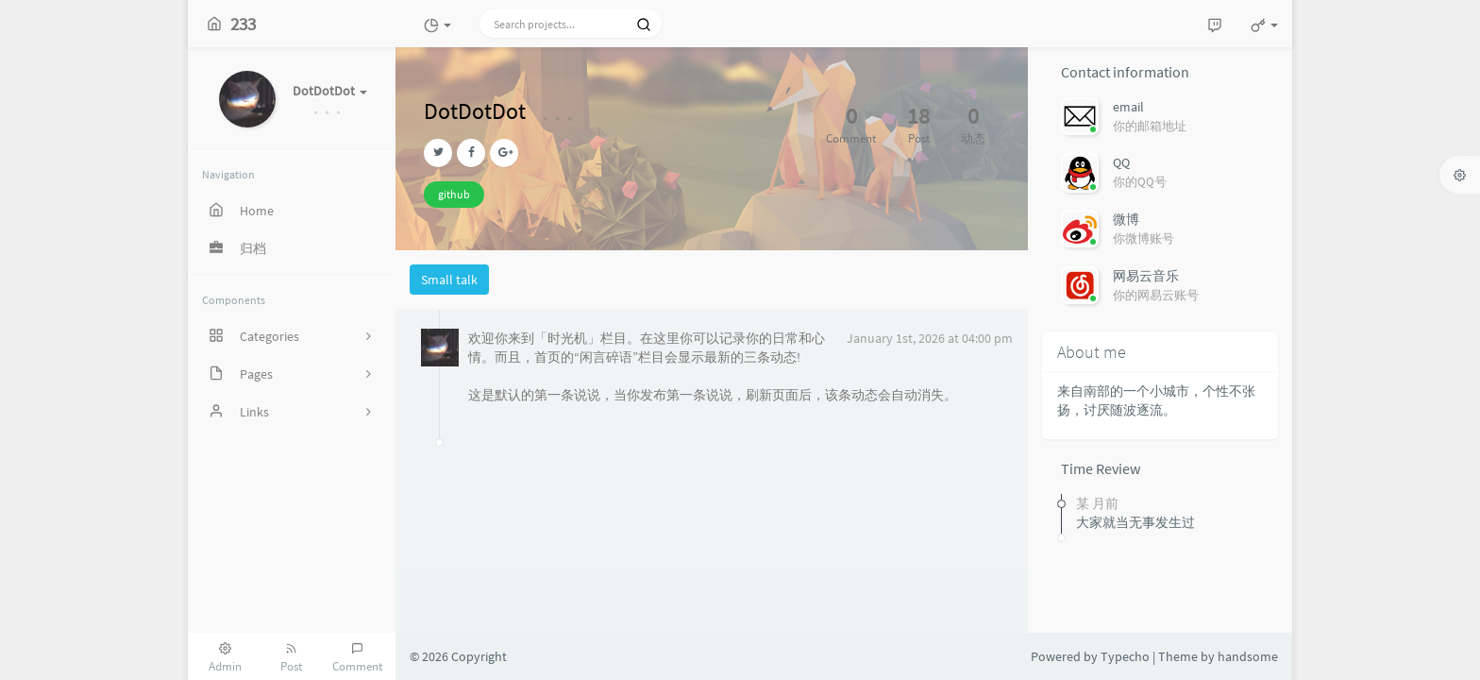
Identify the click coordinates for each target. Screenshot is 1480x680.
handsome (1248, 656)
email (1128, 106)
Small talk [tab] (449, 279)
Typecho (1125, 656)
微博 (1126, 219)
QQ (1121, 162)
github (454, 194)
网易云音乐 (1146, 275)
